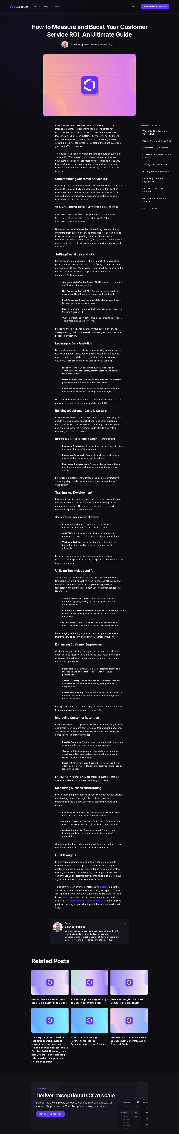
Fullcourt (104, 886)
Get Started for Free (50, 1113)
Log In (135, 7)
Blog (46, 7)
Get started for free (155, 6)
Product (36, 7)
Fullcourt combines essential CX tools (85, 900)
